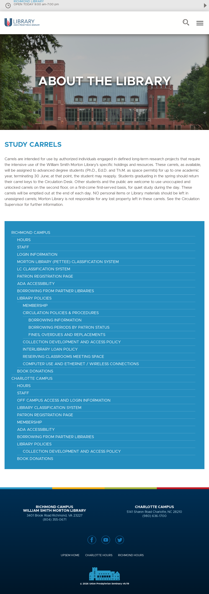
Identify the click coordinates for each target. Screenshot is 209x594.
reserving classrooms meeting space (63, 357)
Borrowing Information (55, 320)
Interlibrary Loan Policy (50, 349)
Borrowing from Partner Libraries (55, 437)
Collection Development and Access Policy (72, 342)
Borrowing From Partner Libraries (55, 291)
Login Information (37, 254)
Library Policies (34, 298)
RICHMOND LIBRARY (29, 1)
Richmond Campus (30, 233)
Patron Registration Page (45, 276)
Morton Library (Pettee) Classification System (68, 262)
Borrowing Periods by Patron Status (68, 327)
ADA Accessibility (36, 284)
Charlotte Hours (98, 555)
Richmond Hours (131, 555)
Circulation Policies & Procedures (61, 313)
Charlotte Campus (31, 378)
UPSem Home (70, 555)
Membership (35, 305)
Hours (24, 240)
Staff (23, 247)
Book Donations (35, 371)
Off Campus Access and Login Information (64, 400)
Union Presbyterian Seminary (22, 26)
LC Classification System (43, 269)
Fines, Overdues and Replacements (66, 335)
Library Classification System (49, 408)
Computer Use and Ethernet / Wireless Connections (81, 364)
